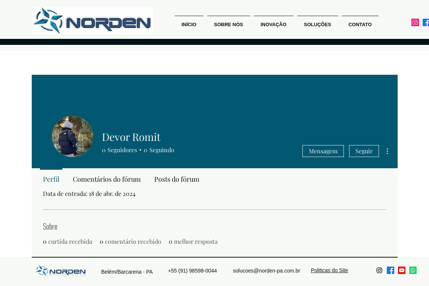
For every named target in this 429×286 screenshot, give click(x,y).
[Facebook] (390, 270)
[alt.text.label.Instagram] (415, 22)
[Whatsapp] (413, 270)
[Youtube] (401, 270)
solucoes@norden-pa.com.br (266, 271)
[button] (273, 21)
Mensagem (323, 151)
